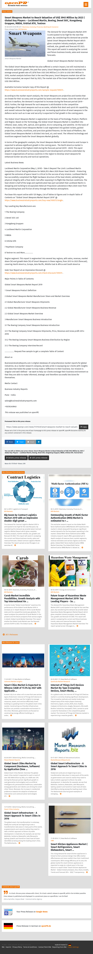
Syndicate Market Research (60, 681)
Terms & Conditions (30, 947)
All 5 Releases (10, 634)
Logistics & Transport (20, 509)
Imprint (8, 947)
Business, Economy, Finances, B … (71, 509)
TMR (52, 841)
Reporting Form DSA (59, 947)
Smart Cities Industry (11, 809)
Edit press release (38, 458)
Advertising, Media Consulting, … (24, 758)
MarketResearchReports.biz (60, 760)
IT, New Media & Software (21, 679)
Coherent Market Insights (13, 681)
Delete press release (16, 458)
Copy (84, 427)
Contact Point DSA (44, 947)
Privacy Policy (17, 947)
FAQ (3, 947)
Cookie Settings (73, 947)
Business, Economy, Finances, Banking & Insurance (40, 27)
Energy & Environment (68, 590)
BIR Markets (22, 29)
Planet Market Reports (12, 760)
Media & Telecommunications (69, 758)
